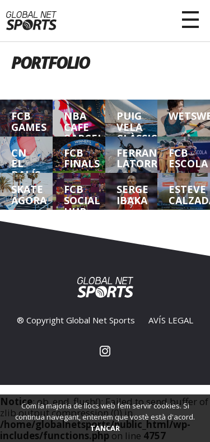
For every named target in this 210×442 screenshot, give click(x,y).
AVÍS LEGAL (170, 320)
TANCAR (105, 428)
